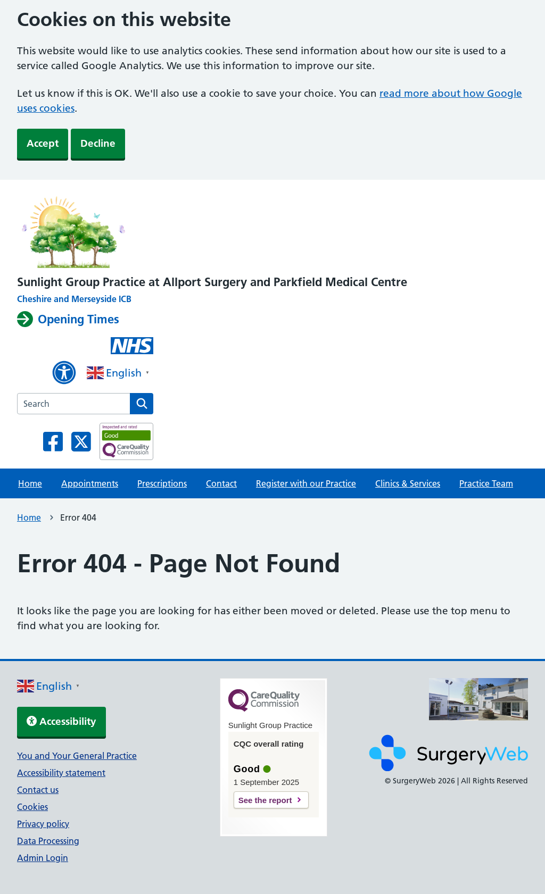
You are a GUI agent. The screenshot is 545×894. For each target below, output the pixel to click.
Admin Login (42, 858)
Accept (43, 143)
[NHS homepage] (212, 229)
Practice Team (486, 483)
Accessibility (61, 721)
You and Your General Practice (77, 755)
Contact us (38, 789)
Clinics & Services (407, 483)
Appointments (89, 483)
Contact (221, 483)
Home (30, 483)
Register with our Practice (306, 483)
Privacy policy (43, 823)
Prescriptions (162, 483)
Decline (97, 143)
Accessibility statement (61, 772)
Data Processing (48, 840)
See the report (265, 800)
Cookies (32, 806)
